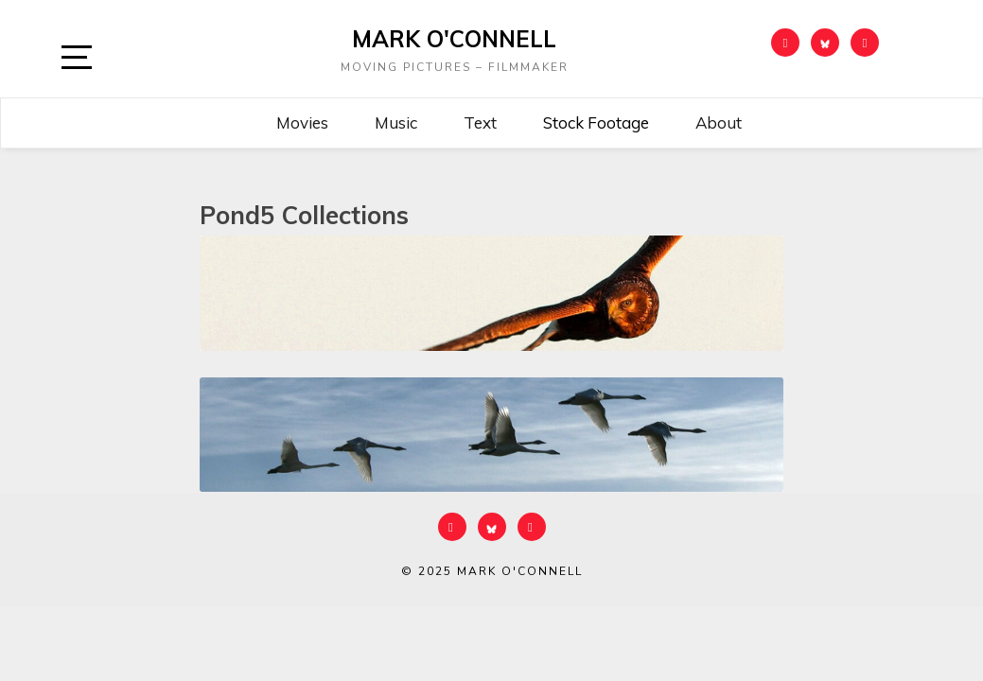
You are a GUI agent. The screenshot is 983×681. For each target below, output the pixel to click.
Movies (302, 122)
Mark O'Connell (454, 39)
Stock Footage (596, 122)
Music (396, 122)
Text (480, 122)
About (718, 122)
